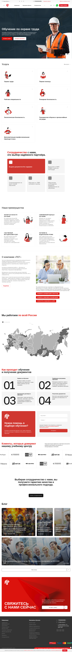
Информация (5, 620)
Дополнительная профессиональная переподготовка (33, 637)
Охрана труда (9, 81)
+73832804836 (38, 1)
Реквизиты (4, 635)
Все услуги (67, 64)
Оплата (3, 633)
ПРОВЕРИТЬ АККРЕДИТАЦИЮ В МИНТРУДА (47, 293)
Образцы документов (6, 631)
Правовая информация (7, 629)
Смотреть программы (20, 38)
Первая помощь (45, 81)
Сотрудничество (5, 637)
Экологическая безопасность (14, 117)
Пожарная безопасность (47, 99)
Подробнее (6, 285)
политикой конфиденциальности (56, 650)
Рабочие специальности (12, 99)
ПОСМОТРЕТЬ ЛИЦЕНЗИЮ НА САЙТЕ (46, 301)
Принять (64, 650)
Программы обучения (34, 620)
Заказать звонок (47, 1)
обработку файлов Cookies (28, 650)
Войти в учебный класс (65, 1)
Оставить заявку (7, 38)
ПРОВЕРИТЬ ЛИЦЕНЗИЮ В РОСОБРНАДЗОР (47, 297)
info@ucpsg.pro (61, 622)
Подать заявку (63, 5)
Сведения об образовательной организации (5, 624)
